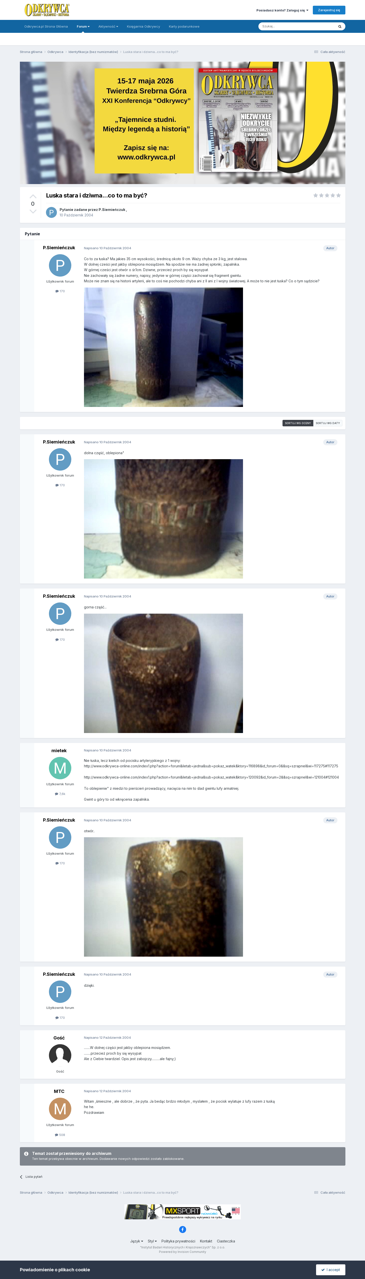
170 (60, 291)
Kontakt (206, 1241)
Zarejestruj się (329, 10)
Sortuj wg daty (328, 423)
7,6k (60, 794)
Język (136, 1241)
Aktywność (108, 26)
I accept (330, 1270)
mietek (59, 750)
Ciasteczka (226, 1241)
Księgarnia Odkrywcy (143, 26)
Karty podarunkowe (184, 26)
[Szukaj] (284, 26)
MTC (59, 1091)
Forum (83, 28)
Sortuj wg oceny (298, 423)
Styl (152, 1241)
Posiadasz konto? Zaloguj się (282, 10)
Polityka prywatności (178, 1241)
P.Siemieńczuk (112, 209)
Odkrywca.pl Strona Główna (46, 26)
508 (60, 1135)
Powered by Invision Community (182, 1252)
